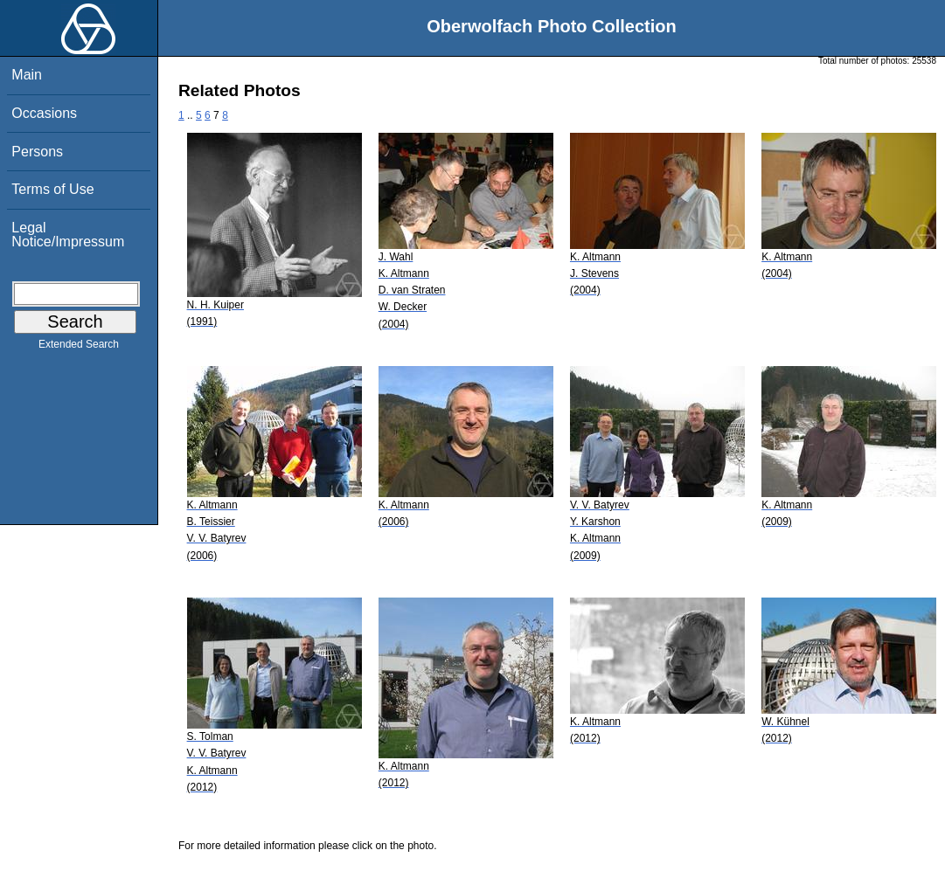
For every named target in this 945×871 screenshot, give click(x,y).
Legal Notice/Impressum (67, 234)
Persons (37, 151)
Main (26, 74)
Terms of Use (52, 189)
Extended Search (78, 347)
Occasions (44, 113)
